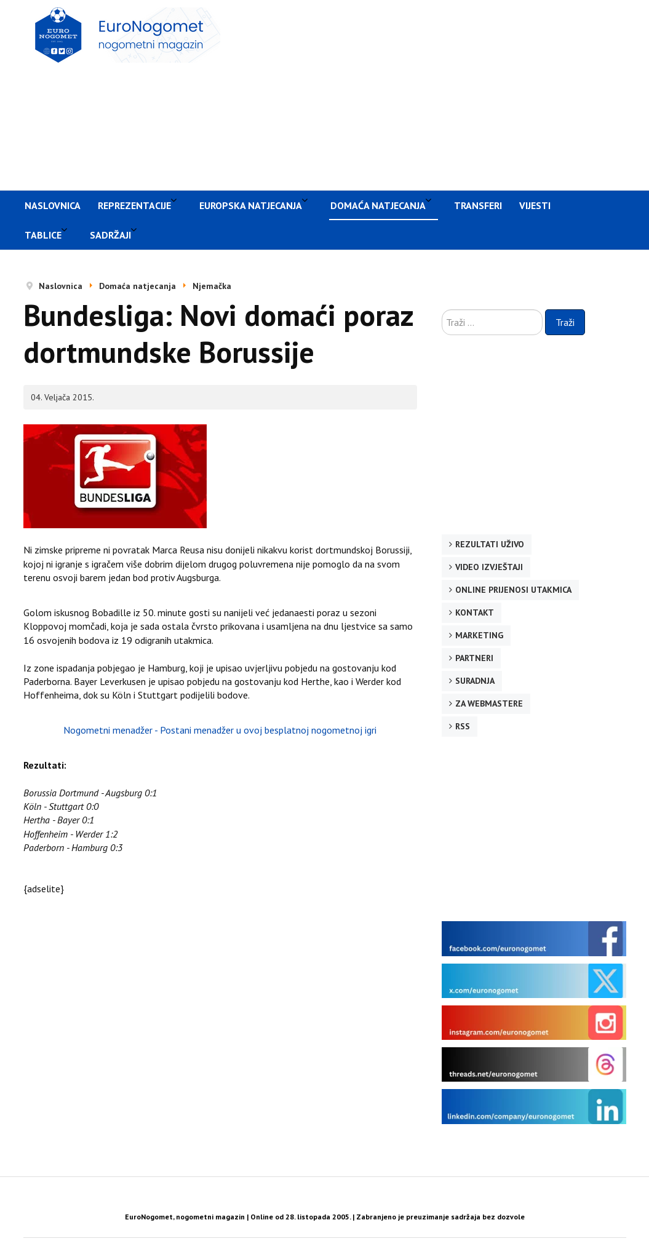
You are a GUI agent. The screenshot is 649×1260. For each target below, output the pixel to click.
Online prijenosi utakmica (513, 589)
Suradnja (475, 680)
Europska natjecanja (250, 205)
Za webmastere (489, 703)
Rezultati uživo (489, 544)
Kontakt (474, 612)
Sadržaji (110, 235)
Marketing (479, 635)
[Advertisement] (441, 93)
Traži (565, 322)
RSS (462, 726)
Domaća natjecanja (378, 205)
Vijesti (535, 205)
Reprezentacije (134, 205)
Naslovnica (53, 205)
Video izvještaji (489, 567)
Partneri (474, 658)
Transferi (478, 205)
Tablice (43, 235)
